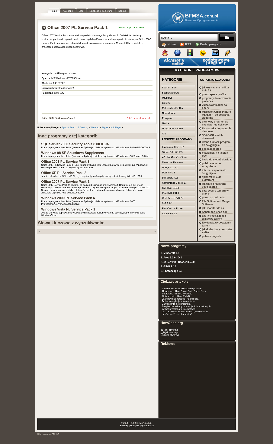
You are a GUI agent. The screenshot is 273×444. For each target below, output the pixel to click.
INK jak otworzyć (169, 330)
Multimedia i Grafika (172, 108)
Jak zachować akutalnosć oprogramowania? (185, 311)
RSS (188, 44)
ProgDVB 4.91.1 (170, 193)
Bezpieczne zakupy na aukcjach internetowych (186, 306)
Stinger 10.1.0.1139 (172, 152)
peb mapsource (211, 148)
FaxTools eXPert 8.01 (173, 147)
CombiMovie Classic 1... (174, 183)
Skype (105, 127)
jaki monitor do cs (213, 208)
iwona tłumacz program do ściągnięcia (216, 144)
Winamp (94, 127)
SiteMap (123, 425)
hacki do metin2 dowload (217, 159)
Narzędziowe (169, 113)
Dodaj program (210, 44)
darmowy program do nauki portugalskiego (215, 123)
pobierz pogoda (211, 236)
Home (171, 44)
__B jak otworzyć (169, 332)
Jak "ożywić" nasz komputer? (177, 314)
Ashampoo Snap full (214, 211)
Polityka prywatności (142, 425)
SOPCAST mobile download (212, 137)
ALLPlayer (115, 127)
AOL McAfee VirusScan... (175, 157)
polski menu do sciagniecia (211, 165)
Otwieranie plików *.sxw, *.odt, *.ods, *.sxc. (184, 291)
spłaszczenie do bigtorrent (211, 179)
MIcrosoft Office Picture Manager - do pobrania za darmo (216, 114)
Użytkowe (167, 98)
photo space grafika (214, 94)
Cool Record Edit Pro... (174, 198)
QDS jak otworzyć (170, 335)
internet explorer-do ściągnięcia (214, 172)
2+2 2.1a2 (167, 203)
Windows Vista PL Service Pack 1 (68, 209)
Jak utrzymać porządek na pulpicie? (180, 298)
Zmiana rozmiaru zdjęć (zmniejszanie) (182, 288)
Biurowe (166, 103)
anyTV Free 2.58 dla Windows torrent (214, 217)
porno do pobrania (213, 197)
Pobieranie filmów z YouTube (177, 293)
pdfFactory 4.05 (170, 177)
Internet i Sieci (169, 87)
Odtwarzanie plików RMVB (176, 296)
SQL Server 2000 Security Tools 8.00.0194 (75, 144)
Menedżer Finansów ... (174, 162)
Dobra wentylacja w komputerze (178, 301)
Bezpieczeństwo (170, 92)
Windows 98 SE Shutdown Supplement (72, 153)
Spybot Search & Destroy (75, 127)
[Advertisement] (91, 60)
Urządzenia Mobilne (172, 128)
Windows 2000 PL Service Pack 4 (68, 198)
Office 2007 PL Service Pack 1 (65, 181)
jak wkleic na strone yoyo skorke (214, 185)
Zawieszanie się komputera (176, 304)
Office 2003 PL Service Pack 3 (65, 161)
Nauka (165, 123)
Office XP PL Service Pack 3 (63, 173)
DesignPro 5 (168, 172)
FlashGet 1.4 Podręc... (174, 208)
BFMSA (201, 16)
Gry (164, 133)
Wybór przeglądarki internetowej (179, 309)
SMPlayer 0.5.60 (170, 188)
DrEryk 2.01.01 (170, 167)
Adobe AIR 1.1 (169, 213)
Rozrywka (167, 118)
